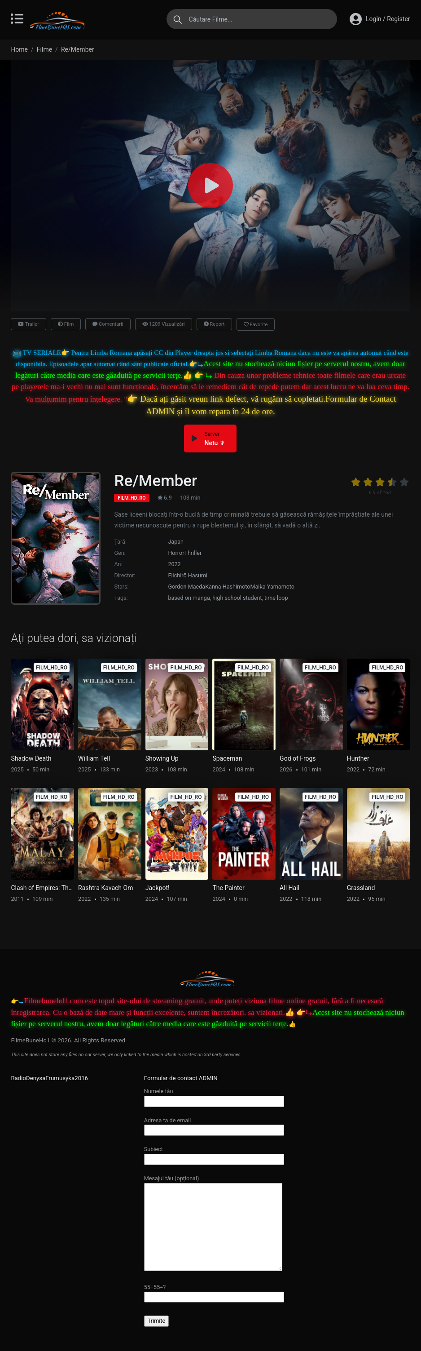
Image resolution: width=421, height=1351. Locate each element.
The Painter (228, 887)
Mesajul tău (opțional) (213, 1223)
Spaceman (227, 758)
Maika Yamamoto (272, 586)
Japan (176, 541)
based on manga (189, 597)
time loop (276, 597)
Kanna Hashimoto (227, 586)
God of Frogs (298, 758)
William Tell (94, 758)
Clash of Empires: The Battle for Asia (42, 887)
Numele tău (214, 1096)
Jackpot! (157, 887)
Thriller (193, 552)
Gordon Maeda (186, 586)
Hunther (358, 758)
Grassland (361, 887)
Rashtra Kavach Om (105, 887)
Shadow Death (31, 758)
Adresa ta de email (214, 1125)
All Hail (289, 887)
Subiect (214, 1154)
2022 (174, 564)
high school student (237, 597)
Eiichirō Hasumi (187, 575)
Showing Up (162, 758)
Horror (176, 552)
